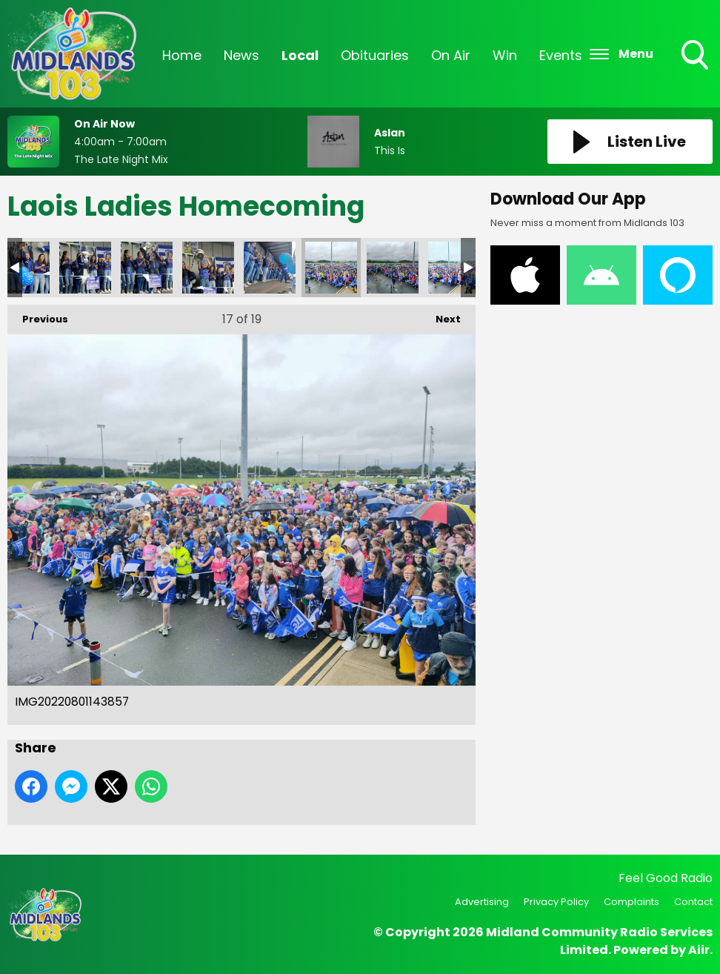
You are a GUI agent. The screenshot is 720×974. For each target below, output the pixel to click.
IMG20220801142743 (208, 268)
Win (505, 55)
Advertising (482, 902)
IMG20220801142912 (270, 268)
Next (441, 315)
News (241, 55)
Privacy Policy (556, 902)
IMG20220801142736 (147, 268)
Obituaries (375, 55)
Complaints (631, 902)
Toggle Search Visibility (696, 56)
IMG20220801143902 (454, 268)
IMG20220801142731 (85, 268)
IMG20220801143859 (393, 268)
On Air (450, 55)
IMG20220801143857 (331, 268)
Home (181, 55)
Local (300, 55)
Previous (37, 315)
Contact (693, 902)
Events (560, 55)
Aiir (699, 949)
